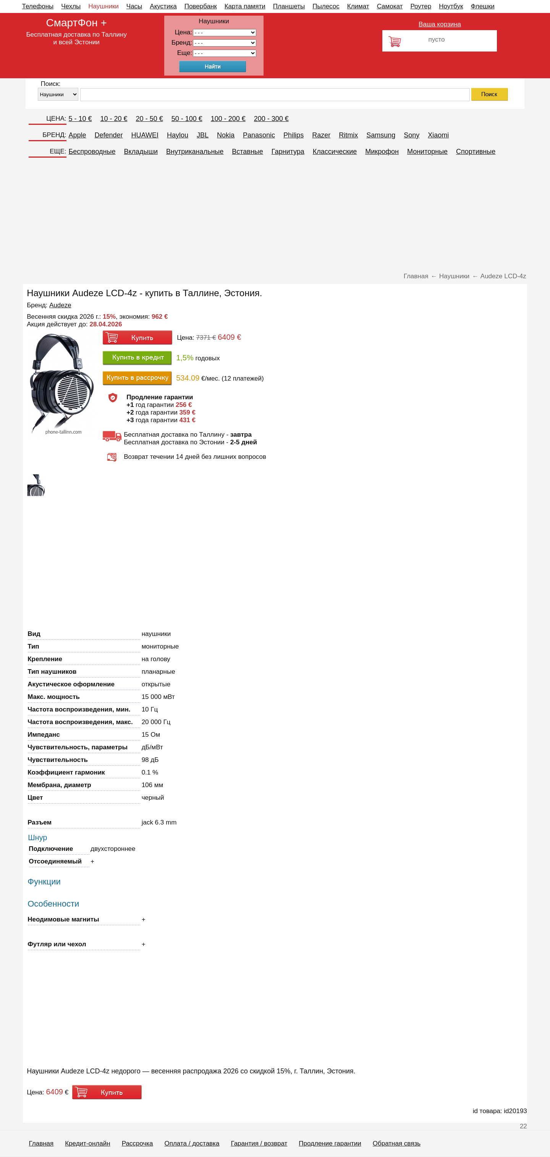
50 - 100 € (186, 119)
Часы (134, 6)
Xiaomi (438, 135)
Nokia (226, 135)
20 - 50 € (149, 119)
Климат (358, 6)
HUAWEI (145, 135)
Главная (41, 1143)
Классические (335, 151)
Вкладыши (141, 151)
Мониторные (427, 151)
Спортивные (475, 151)
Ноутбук (451, 6)
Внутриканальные (194, 151)
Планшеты (289, 6)
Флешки (482, 6)
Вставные (247, 151)
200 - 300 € (271, 119)
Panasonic (259, 135)
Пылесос (325, 6)
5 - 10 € (80, 119)
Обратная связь (397, 1143)
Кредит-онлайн (87, 1143)
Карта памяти (245, 6)
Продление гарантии (330, 1143)
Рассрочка (137, 1143)
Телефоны (38, 6)
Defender (109, 135)
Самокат (390, 6)
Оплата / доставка (192, 1143)
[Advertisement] (275, 215)
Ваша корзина (440, 24)
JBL (203, 135)
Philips (293, 135)
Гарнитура (288, 151)
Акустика (163, 6)
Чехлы (71, 6)
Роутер (420, 6)
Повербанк (200, 6)
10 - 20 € (114, 119)
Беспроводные (92, 151)
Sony (411, 135)
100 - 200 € (228, 119)
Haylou (177, 135)
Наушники (103, 6)
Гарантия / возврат (259, 1143)
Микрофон (382, 151)
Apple (77, 135)
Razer (321, 135)
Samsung (380, 135)
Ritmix (348, 135)
